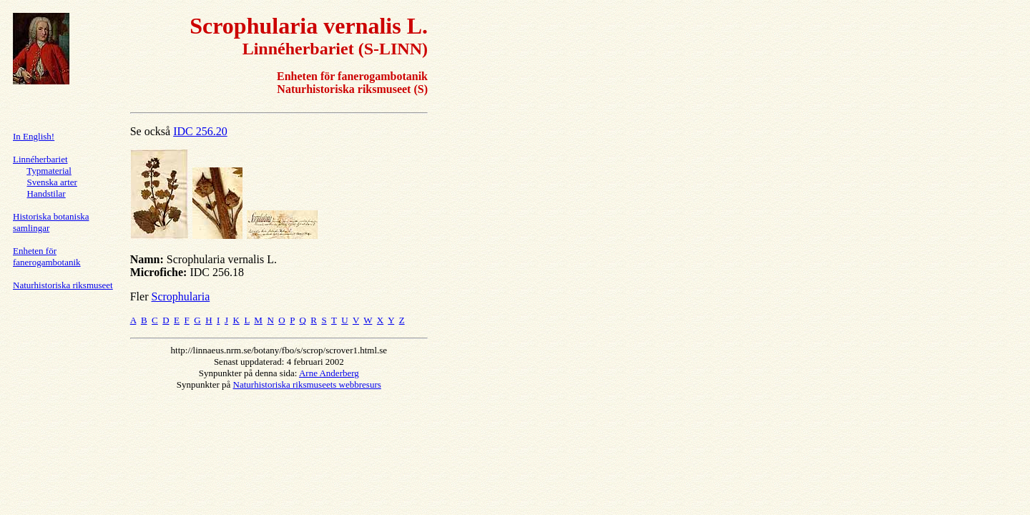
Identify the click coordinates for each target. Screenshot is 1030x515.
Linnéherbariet (40, 159)
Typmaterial (49, 170)
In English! (33, 136)
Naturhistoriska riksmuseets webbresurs (307, 384)
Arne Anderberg (329, 373)
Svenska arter (52, 182)
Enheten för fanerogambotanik (47, 256)
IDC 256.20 (200, 131)
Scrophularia (180, 296)
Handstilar (46, 193)
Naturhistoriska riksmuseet (63, 285)
